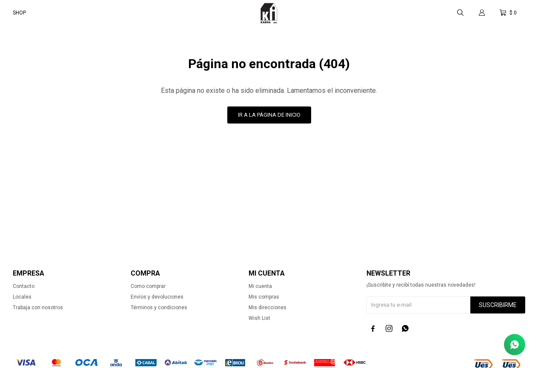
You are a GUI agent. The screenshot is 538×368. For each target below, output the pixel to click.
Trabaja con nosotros (38, 307)
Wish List (259, 318)
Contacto (23, 286)
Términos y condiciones (159, 307)
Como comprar (148, 286)
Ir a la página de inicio (269, 115)
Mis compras (264, 297)
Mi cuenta (260, 286)
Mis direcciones (267, 307)
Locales (22, 297)
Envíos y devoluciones (157, 297)
